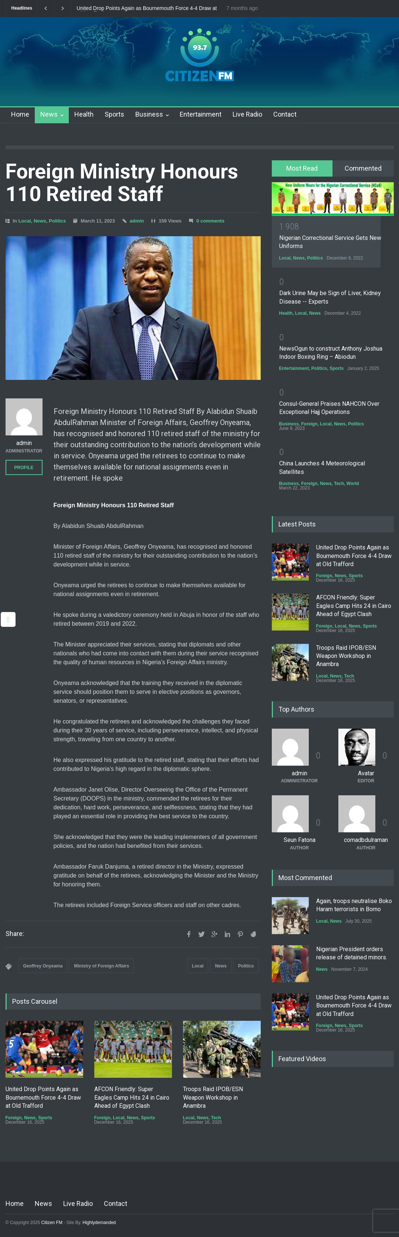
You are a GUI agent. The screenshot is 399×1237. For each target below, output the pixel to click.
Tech (216, 1117)
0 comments (210, 221)
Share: (15, 933)
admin (137, 221)
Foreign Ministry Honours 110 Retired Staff (122, 183)
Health (84, 114)
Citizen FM (52, 1222)
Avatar (366, 773)
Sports (114, 114)
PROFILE (23, 467)
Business (149, 114)
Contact (285, 114)
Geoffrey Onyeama (43, 966)
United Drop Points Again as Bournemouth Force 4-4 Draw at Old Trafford (147, 8)
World (352, 483)
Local (24, 221)
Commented (363, 168)
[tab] (302, 168)
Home (20, 114)
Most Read (302, 168)
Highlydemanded (99, 1222)
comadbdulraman (366, 839)
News (49, 114)
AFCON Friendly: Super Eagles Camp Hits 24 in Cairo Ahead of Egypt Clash (131, 1097)
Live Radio (247, 114)
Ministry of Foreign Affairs (101, 966)
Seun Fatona (299, 839)
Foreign (14, 1117)
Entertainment (201, 114)
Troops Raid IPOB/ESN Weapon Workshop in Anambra (213, 1097)
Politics (57, 221)
